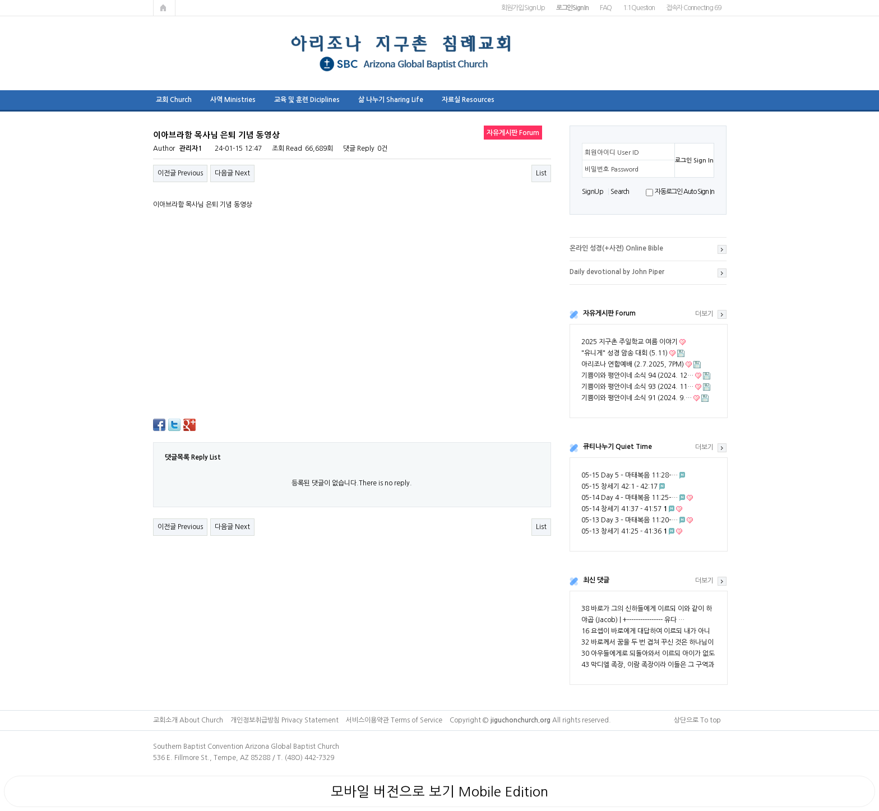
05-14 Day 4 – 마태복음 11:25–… (629, 497)
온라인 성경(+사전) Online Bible (616, 248)
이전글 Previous (180, 173)
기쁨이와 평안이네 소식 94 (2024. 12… (637, 375)
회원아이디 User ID (612, 152)
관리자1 (190, 148)
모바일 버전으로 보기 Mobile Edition (439, 791)
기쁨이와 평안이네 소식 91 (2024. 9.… (636, 398)
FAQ (606, 7)
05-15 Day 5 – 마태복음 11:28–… (629, 475)
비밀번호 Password (612, 169)
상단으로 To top (697, 720)
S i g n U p (592, 191)
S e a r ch (619, 191)
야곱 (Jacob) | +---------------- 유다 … (632, 620)
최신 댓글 (596, 580)
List (541, 173)
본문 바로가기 (0, 0)
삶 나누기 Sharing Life (390, 99)
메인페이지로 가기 (164, 8)
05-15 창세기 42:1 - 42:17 (619, 486)
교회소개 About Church (188, 720)
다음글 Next (232, 173)
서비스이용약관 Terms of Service (394, 720)
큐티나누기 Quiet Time (617, 446)
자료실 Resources (468, 99)
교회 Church (174, 99)
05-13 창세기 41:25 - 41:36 (624, 531)
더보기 (704, 314)
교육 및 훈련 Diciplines (307, 99)
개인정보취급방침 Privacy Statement (284, 720)
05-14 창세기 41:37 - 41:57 (624, 509)
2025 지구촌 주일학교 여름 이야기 (629, 342)
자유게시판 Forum (609, 313)
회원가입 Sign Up (523, 7)
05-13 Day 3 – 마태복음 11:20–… (629, 520)
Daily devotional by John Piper (617, 271)
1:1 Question (639, 7)
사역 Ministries (233, 99)
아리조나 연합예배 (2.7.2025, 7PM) (632, 364)
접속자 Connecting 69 (693, 7)
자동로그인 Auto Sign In (684, 191)
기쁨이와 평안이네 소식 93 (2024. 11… (637, 386)
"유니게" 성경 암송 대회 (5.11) (624, 353)
